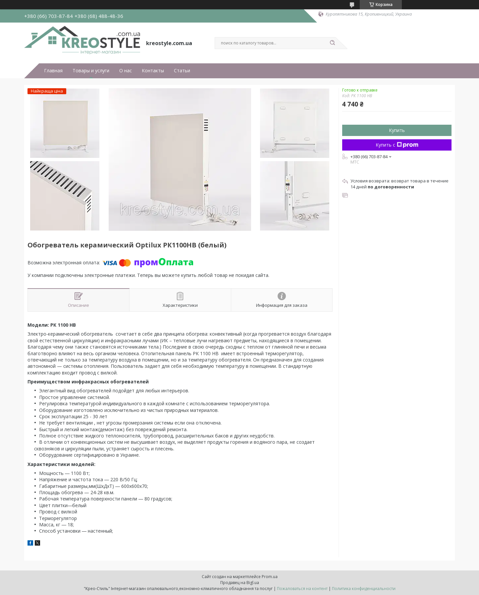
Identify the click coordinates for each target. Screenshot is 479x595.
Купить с (397, 145)
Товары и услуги (91, 70)
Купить (397, 130)
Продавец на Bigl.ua (239, 582)
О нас (125, 70)
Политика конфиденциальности (364, 588)
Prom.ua (270, 576)
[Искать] (332, 43)
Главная (53, 70)
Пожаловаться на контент (302, 588)
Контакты (153, 70)
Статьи (182, 70)
